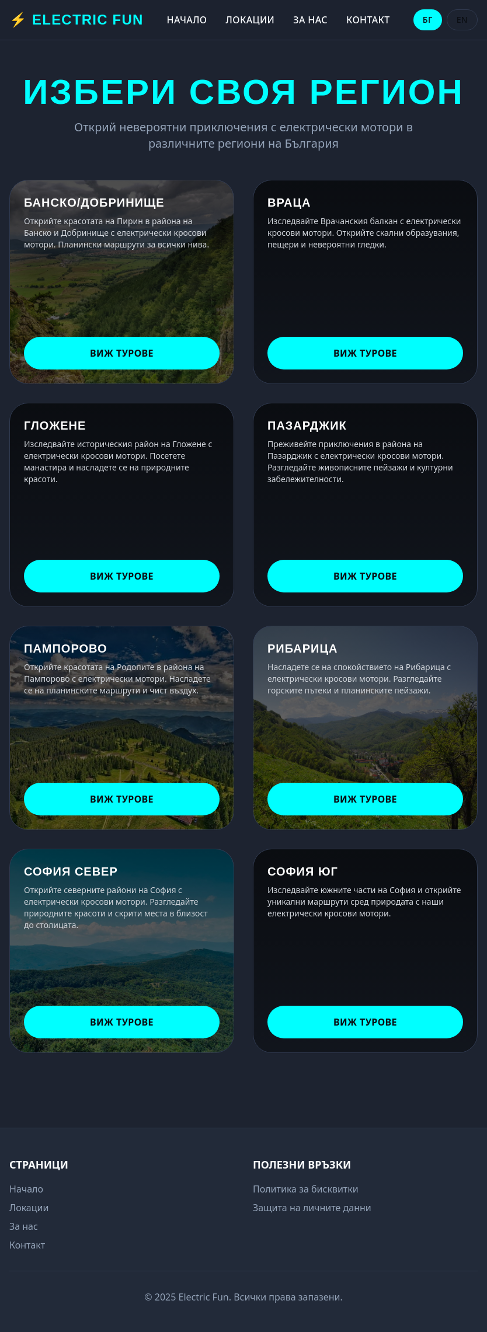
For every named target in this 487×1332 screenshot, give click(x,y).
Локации (250, 19)
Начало (187, 19)
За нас (310, 19)
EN (462, 19)
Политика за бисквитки (306, 1189)
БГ (428, 19)
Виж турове (122, 353)
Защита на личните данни (312, 1207)
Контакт (368, 19)
